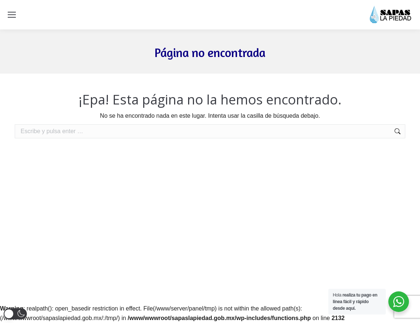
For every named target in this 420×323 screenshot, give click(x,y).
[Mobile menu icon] (11, 14)
